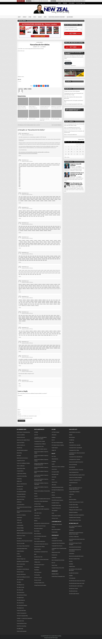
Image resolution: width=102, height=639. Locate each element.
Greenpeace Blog (55, 471)
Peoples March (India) (73, 507)
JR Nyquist (19, 520)
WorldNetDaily (20, 628)
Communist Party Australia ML (75, 447)
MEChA (35, 520)
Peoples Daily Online (73, 504)
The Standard (54, 510)
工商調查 (20, 163)
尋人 (35, 315)
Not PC (53, 439)
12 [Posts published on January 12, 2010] (68, 149)
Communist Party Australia (74, 445)
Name (19, 409)
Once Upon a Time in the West (23, 545)
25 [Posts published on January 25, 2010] (65, 154)
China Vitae (71, 442)
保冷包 (20, 345)
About (19, 16)
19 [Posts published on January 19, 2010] (68, 151)
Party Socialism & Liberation (40, 536)
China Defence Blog (21, 468)
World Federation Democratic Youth (76, 583)
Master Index (70, 16)
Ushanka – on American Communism (24, 618)
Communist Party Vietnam (74, 459)
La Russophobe (20, 525)
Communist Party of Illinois (40, 443)
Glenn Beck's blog (20, 499)
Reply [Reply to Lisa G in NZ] (20, 155)
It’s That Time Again (55, 118)
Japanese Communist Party (75, 480)
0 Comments (79, 166)
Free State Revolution (21, 491)
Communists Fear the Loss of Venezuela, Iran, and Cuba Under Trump (77, 174)
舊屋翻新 (47, 347)
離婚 (46, 258)
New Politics (37, 531)
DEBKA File (19, 481)
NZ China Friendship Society (58, 489)
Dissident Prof (20, 486)
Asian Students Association (74, 432)
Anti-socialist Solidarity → (57, 124)
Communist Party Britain (57, 540)
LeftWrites (71, 494)
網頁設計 (20, 284)
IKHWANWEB (72, 467)
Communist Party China (74, 450)
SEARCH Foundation (73, 512)
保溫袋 (44, 346)
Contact (24, 16)
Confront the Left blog (21, 473)
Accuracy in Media (21, 434)
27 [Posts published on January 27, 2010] (71, 154)
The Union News (20, 602)
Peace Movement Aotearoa (57, 500)
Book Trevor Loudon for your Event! (57, 16)
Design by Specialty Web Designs (51, 637)
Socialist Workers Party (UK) (58, 567)
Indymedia (54, 476)
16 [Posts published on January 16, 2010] (80, 149)
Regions (40, 16)
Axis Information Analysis (22, 450)
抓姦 (19, 167)
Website (19, 414)
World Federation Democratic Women (77, 580)
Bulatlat (70, 434)
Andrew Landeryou (21, 445)
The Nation (36, 569)
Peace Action (37, 538)
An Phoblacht (54, 538)
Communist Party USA (39, 446)
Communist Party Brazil (57, 524)
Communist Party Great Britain (58, 543)
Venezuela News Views (22, 623)
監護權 (44, 196)
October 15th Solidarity (56, 497)
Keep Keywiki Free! (72, 134)
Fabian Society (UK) (56, 552)
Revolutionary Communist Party (41, 551)
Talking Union (37, 562)
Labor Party (36, 515)
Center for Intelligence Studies (23, 463)
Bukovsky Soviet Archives (22, 458)
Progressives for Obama (39, 546)
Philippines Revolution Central (75, 509)
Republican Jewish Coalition (23, 561)
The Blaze (19, 582)
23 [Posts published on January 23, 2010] (80, 151)
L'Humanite (54, 557)
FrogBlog (54, 461)
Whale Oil (54, 450)
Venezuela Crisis (20, 620)
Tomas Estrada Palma (21, 610)
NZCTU (53, 492)
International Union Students (75, 547)
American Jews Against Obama (23, 439)
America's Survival (21, 437)
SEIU (35, 554)
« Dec (65, 157)
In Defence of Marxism (74, 536)
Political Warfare (20, 551)
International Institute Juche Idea (76, 469)
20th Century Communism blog (23, 432)
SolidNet (71, 575)
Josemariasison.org (73, 482)
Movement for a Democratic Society (41, 523)
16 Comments (43, 46)
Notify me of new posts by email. (25, 418)
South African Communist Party (58, 576)
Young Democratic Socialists (40, 585)
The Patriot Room (20, 592)
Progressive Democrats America (41, 543)
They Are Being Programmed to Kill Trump (73, 104)
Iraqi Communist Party (74, 472)
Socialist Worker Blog (56, 505)
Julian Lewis (19, 522)
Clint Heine (54, 434)
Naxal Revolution (72, 499)
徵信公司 (58, 332)
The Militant (36, 567)
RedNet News (72, 566)
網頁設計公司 (24, 305)
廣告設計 (20, 288)
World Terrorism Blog (21, 626)
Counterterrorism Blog (22, 476)
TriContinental (72, 578)
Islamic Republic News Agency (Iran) (77, 474)
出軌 (19, 196)
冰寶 (31, 362)
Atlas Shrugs (19, 447)
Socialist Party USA (38, 556)
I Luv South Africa (20, 504)
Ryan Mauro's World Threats (23, 569)
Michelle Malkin (20, 530)
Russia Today (54, 565)
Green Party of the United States (41, 501)
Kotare (53, 479)
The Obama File (20, 589)
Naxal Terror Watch (21, 535)
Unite (53, 513)
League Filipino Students (74, 491)
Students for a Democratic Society (41, 559)
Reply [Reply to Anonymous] (20, 188)
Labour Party (54, 482)
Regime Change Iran (21, 558)
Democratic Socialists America (40, 449)
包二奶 (20, 270)
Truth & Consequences (21, 613)
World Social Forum (73, 591)
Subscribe (65, 3)
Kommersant (54, 554)
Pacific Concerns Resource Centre (76, 502)
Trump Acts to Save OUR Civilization (72, 91)
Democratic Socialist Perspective (76, 461)
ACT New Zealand (55, 432)
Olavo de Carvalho (20, 543)
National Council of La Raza (40, 525)
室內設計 (43, 347)
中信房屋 (28, 163)
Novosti (53, 562)
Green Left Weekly (73, 464)
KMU (70, 485)
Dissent (35, 496)
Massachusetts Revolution (40, 44)
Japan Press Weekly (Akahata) (75, 477)
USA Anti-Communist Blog (22, 615)
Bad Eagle (19, 455)
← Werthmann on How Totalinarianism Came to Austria (28, 124)
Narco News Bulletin (56, 529)
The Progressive (37, 572)
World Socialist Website (74, 593)
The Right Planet (20, 597)
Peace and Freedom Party (39, 541)
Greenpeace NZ (55, 474)
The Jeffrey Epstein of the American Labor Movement (76, 183)
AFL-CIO (36, 434)
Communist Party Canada (39, 441)
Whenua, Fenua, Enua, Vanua (75, 520)
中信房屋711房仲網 (24, 164)
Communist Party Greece (57, 545)
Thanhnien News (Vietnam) (74, 517)
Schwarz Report (20, 571)
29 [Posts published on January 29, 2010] (77, 154)
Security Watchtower (21, 574)
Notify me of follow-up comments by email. (28, 415)
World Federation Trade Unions (75, 585)
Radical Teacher (37, 549)
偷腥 (49, 197)
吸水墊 (45, 345)
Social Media (71, 3)
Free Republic (20, 489)
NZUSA (53, 495)
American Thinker (20, 442)
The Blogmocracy (20, 584)
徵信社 (21, 301)
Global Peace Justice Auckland (58, 466)
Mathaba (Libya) (55, 573)
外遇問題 (46, 212)
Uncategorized (40, 42)
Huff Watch (19, 501)
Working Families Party (39, 582)
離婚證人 (20, 240)
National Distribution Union (57, 487)
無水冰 (44, 359)
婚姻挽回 (20, 210)
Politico (18, 553)
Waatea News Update (56, 515)
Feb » (68, 157)
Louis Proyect (37, 518)
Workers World (37, 580)
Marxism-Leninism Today (74, 558)
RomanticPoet (20, 566)
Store (29, 16)
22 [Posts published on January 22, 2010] (77, 151)
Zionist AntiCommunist (21, 631)
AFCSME (36, 432)
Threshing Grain (20, 607)
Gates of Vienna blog (21, 496)
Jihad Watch (19, 517)
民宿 (19, 331)
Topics (34, 16)
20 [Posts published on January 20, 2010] (71, 151)
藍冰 (43, 360)
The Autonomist (20, 579)
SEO (41, 285)
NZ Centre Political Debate (57, 442)
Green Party (54, 469)
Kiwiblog (53, 437)
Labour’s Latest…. (32, 118)
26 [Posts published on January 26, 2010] (68, 154)
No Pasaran (19, 538)
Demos (35, 493)
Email (19, 411)
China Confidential (20, 465)
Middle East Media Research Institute (25, 533)
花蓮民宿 (27, 331)
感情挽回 (37, 227)
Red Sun (70, 561)
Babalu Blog (19, 452)
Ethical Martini (55, 458)
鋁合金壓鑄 (21, 359)
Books (59, 3)
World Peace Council (73, 588)
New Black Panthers (38, 528)
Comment (20, 395)
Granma (53, 526)
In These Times (37, 503)
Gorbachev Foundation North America (42, 498)
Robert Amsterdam (21, 564)
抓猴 (19, 226)
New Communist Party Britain (58, 560)
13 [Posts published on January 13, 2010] (71, 149)
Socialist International (73, 573)
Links (70, 496)
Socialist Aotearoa (55, 502)
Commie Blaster (20, 470)
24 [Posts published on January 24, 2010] (82, 151)
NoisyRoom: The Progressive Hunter (24, 540)
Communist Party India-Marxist (75, 456)
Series (45, 16)
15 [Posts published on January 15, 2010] (77, 149)
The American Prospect (39, 564)
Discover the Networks (22, 483)
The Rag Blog (37, 574)
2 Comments (79, 176)
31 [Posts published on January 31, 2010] (82, 154)
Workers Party (55, 518)
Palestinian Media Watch (22, 548)
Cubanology (19, 478)
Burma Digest (72, 437)
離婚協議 (53, 241)
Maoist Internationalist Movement (76, 556)
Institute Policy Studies (39, 506)
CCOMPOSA (71, 439)
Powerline (19, 556)
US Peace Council (38, 577)
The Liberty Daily (20, 587)
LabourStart (71, 553)
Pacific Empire (55, 447)
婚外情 (43, 243)
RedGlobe (71, 563)
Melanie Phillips (20, 527)
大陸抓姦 (47, 256)
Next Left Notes (37, 533)
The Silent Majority (21, 600)
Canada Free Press (21, 460)
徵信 (59, 301)
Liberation (54, 484)
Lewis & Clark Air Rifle (22, 118)
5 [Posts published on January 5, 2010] (68, 146)
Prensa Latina (54, 532)
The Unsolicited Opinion (22, 605)
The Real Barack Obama (22, 595)
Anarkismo (71, 530)
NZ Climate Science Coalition (58, 445)
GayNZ (53, 464)
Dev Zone (54, 456)
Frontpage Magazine (21, 494)
